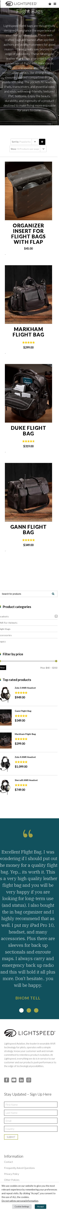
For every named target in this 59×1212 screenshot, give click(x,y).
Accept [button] (40, 1206)
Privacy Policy (11, 1173)
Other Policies (11, 1179)
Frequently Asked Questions (19, 1167)
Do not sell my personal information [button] (20, 1200)
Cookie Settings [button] (22, 1206)
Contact (8, 1161)
